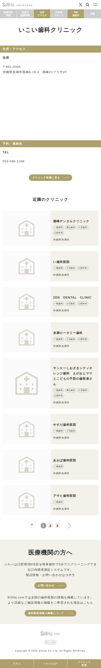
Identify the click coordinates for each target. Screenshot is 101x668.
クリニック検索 (84, 663)
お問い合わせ (46, 585)
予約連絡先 (75, 14)
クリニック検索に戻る (46, 177)
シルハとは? (50, 663)
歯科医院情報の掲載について (46, 613)
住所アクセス (42, 14)
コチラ (70, 575)
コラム (17, 663)
